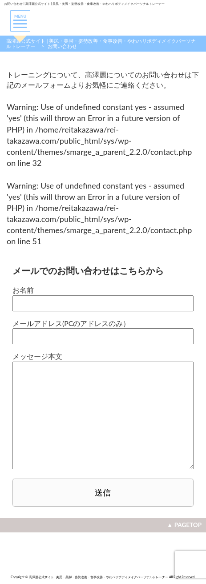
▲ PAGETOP (184, 524)
